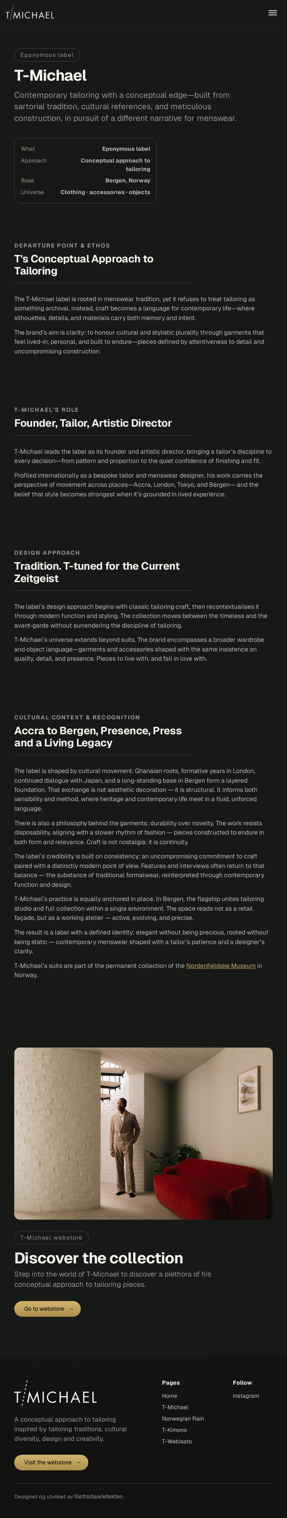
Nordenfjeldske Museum (221, 966)
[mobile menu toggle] (272, 12)
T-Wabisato (177, 1441)
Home (169, 1396)
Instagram (246, 1396)
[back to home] (32, 13)
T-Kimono (174, 1430)
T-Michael (175, 1407)
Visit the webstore (48, 1462)
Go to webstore (44, 1308)
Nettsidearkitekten (98, 1496)
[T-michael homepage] (58, 1393)
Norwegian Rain (183, 1418)
